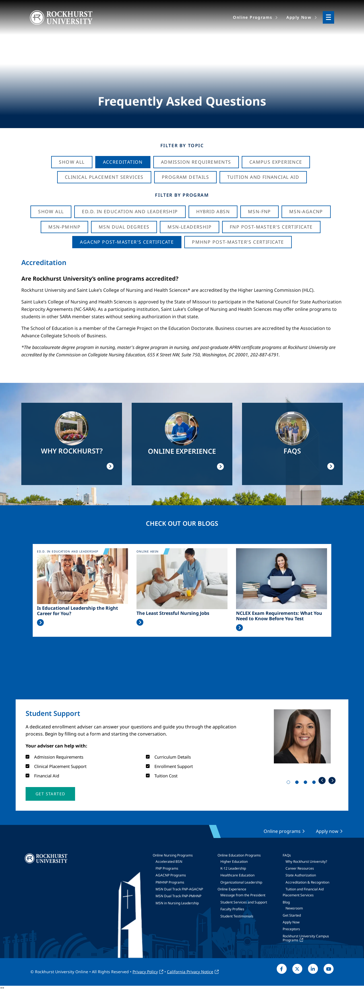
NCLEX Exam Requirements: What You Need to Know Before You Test (279, 616)
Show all (51, 211)
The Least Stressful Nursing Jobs (172, 613)
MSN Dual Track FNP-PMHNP (178, 896)
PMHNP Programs (170, 882)
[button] (50, 794)
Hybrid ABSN (213, 211)
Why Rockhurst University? (306, 861)
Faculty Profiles (232, 909)
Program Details (185, 177)
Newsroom (294, 908)
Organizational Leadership (241, 882)
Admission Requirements (196, 162)
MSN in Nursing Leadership (177, 903)
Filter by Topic (182, 145)
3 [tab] (306, 783)
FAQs (287, 855)
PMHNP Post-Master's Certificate (238, 242)
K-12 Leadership (233, 868)
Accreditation (123, 162)
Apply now (327, 831)
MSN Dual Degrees (124, 227)
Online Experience (232, 889)
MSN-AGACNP (306, 211)
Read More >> (40, 622)
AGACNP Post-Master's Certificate (127, 242)
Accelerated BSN (169, 861)
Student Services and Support (243, 902)
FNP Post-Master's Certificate (271, 227)
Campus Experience (275, 162)
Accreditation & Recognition (307, 882)
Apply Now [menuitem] (298, 17)
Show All (71, 162)
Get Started (292, 915)
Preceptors (291, 929)
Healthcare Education (237, 875)
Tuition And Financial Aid (263, 177)
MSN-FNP (259, 211)
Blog (286, 902)
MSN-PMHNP (64, 227)
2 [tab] (298, 783)
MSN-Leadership (189, 227)
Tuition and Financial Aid (305, 889)
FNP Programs (167, 868)
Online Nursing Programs (173, 855)
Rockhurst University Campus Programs (306, 938)
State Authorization (301, 875)
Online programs (282, 831)
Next (332, 780)
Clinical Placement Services (104, 177)
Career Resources (300, 868)
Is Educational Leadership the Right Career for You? (77, 610)
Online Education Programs (239, 855)
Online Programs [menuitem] (252, 17)
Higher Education (234, 861)
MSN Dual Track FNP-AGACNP (179, 889)
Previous (322, 780)
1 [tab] (289, 783)
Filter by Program (182, 195)
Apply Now (291, 922)
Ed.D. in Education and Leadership (130, 211)
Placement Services (298, 895)
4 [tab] (315, 783)
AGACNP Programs (171, 875)
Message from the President (242, 895)
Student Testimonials (236, 916)
